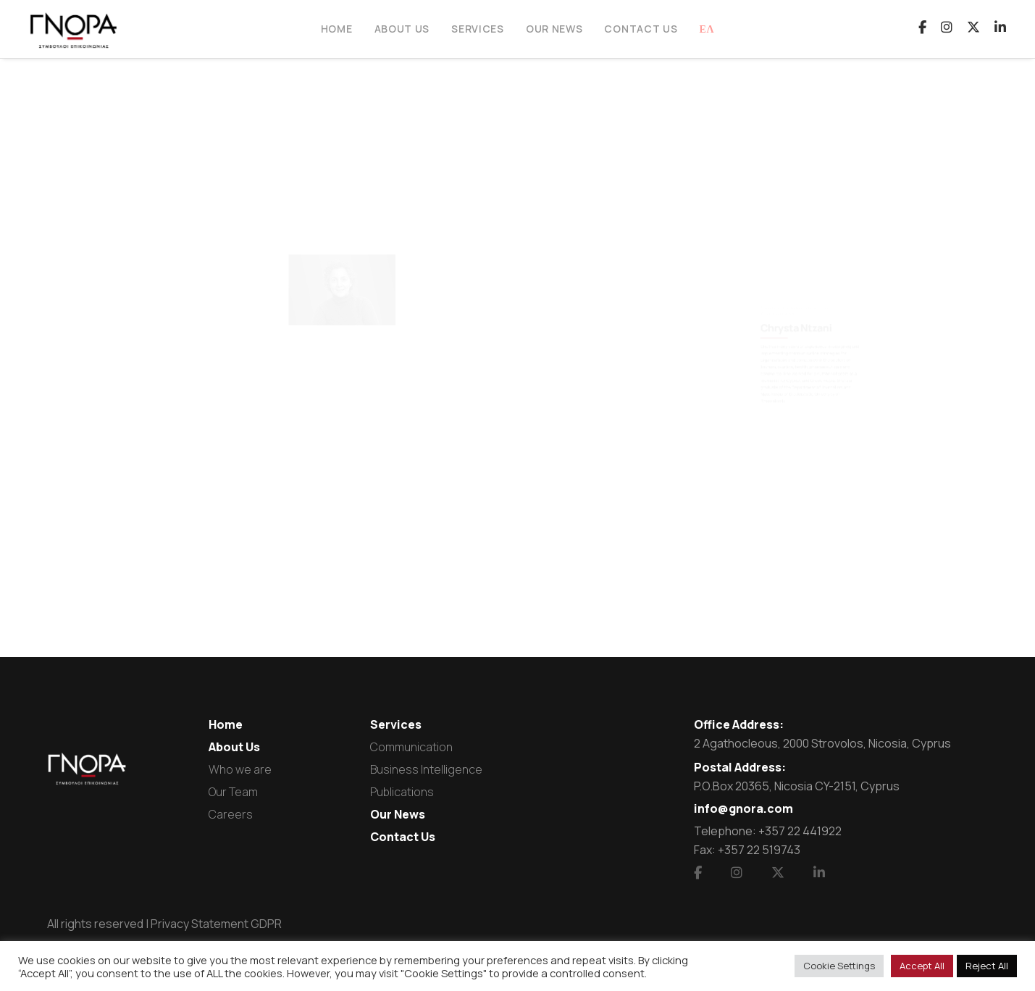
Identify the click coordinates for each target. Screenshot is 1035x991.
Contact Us (402, 837)
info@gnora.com (743, 808)
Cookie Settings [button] (839, 965)
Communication (411, 747)
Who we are (240, 769)
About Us (234, 747)
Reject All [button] (986, 965)
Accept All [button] (922, 965)
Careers (231, 814)
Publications (402, 792)
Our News (397, 814)
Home (226, 724)
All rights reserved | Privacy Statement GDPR (164, 924)
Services (396, 724)
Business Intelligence (426, 769)
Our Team (233, 792)
